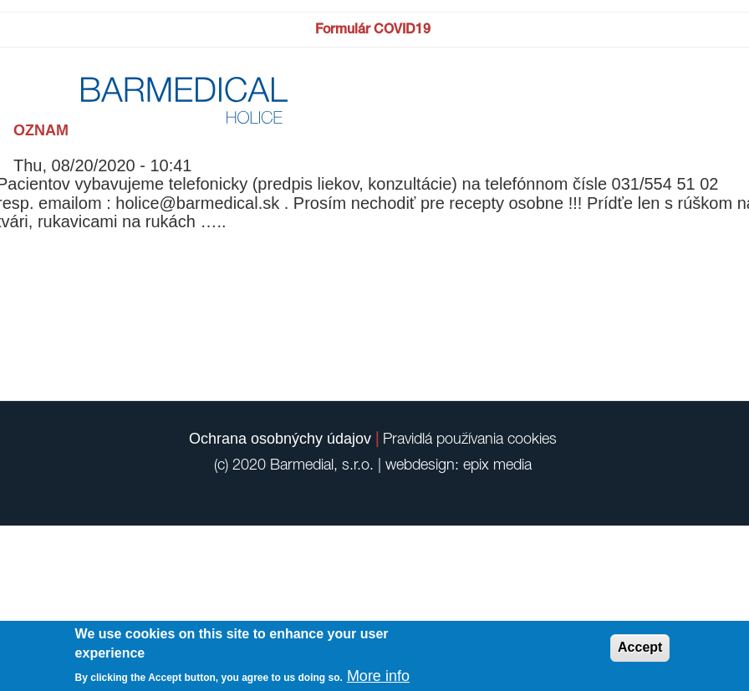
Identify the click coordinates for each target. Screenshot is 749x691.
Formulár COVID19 (373, 29)
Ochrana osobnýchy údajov (280, 438)
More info (378, 676)
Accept (640, 647)
